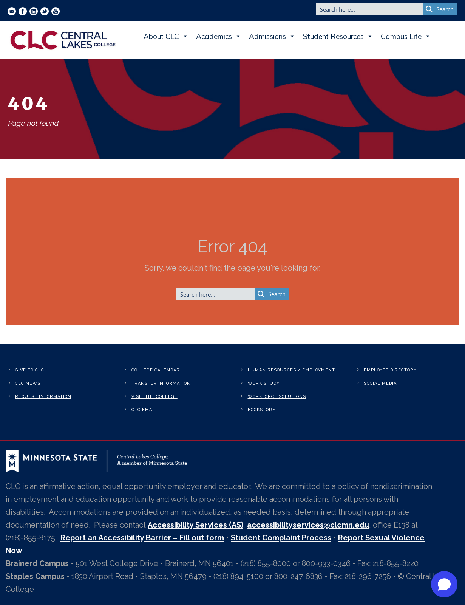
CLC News (27, 383)
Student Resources (338, 36)
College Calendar (155, 370)
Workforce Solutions (277, 396)
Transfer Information (161, 383)
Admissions (272, 36)
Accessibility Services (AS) (195, 524)
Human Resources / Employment (291, 370)
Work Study (264, 383)
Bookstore (261, 409)
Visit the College (154, 396)
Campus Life (406, 36)
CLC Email (144, 409)
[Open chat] (444, 584)
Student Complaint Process (281, 537)
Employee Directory (390, 370)
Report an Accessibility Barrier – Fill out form (142, 537)
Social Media (380, 383)
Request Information (43, 396)
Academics (218, 36)
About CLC (166, 36)
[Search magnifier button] (440, 9)
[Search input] (369, 9)
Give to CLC (29, 370)
